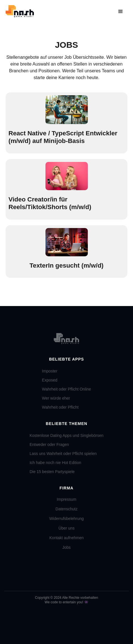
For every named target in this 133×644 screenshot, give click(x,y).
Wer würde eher (56, 398)
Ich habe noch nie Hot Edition (55, 462)
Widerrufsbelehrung (66, 518)
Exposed (49, 380)
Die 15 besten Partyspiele (52, 471)
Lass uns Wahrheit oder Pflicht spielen (63, 453)
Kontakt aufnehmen (66, 537)
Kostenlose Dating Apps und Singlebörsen (67, 435)
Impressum (66, 499)
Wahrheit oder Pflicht (60, 407)
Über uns (66, 528)
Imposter (49, 371)
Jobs (66, 547)
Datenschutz (67, 509)
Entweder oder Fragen (49, 444)
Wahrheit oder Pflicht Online (66, 389)
